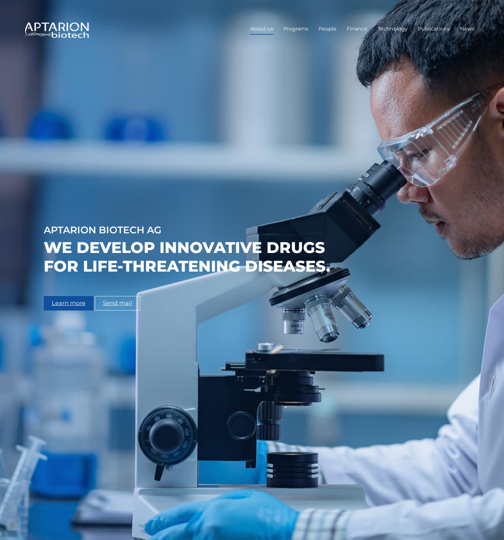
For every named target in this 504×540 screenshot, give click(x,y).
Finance (357, 29)
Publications (434, 29)
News (467, 29)
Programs (296, 29)
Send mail (117, 303)
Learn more (69, 303)
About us (261, 29)
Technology (393, 29)
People (328, 29)
